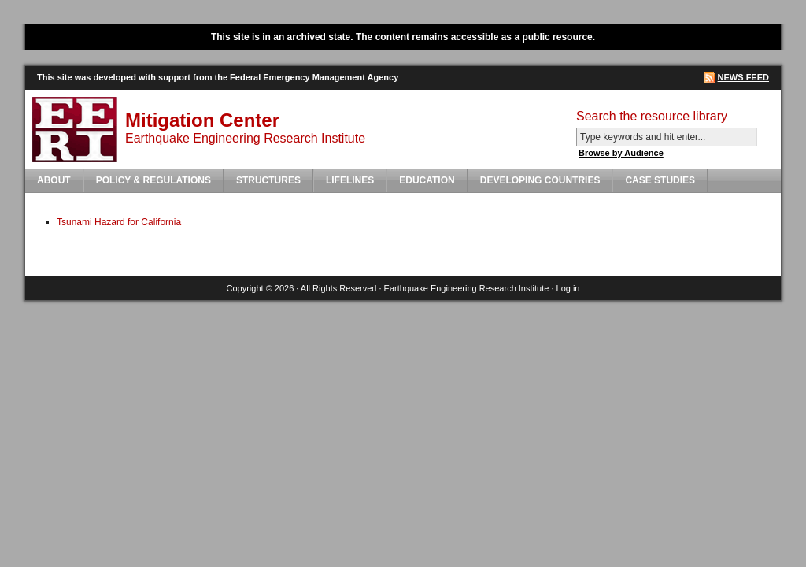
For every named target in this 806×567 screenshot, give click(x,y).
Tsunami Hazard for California (119, 222)
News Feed (743, 77)
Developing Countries (540, 180)
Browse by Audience (621, 153)
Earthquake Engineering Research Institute (466, 288)
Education (426, 180)
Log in (568, 288)
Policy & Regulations (153, 180)
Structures (268, 180)
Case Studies (660, 180)
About (54, 180)
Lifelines (350, 180)
